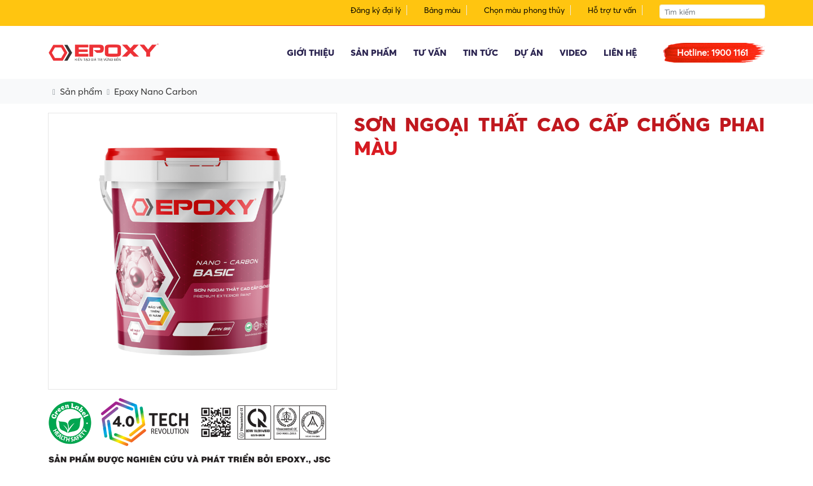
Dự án (528, 52)
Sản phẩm (374, 52)
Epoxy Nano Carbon (155, 91)
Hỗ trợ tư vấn (612, 10)
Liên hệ (620, 52)
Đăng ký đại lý (376, 10)
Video (573, 52)
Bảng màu (442, 10)
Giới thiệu (310, 52)
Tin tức (480, 52)
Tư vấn (430, 52)
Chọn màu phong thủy (524, 10)
